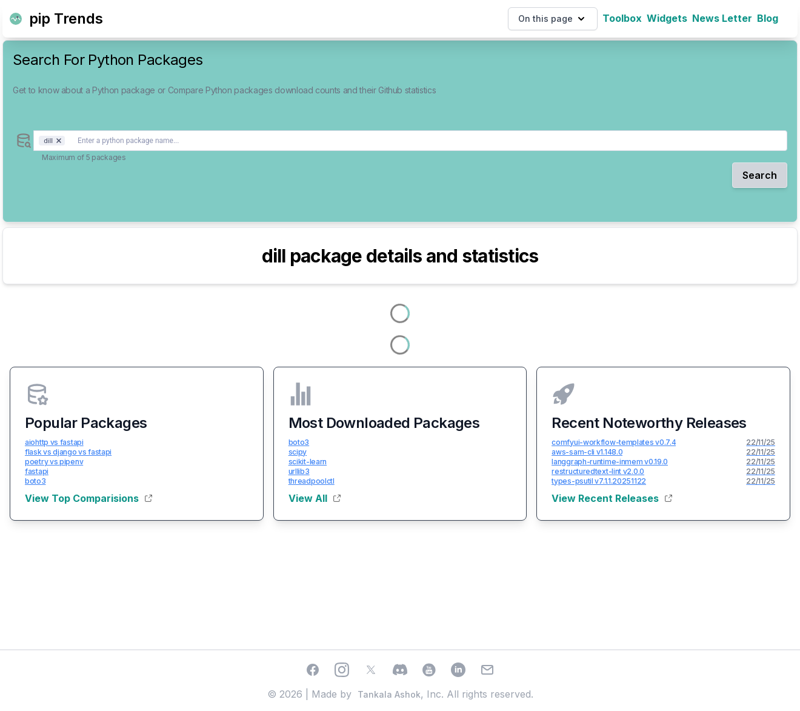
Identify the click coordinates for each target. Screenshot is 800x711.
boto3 (35, 481)
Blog (767, 18)
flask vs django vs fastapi (68, 451)
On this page (552, 19)
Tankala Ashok (389, 694)
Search (759, 175)
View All (314, 498)
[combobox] (410, 140)
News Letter (722, 18)
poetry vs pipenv (54, 461)
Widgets (667, 18)
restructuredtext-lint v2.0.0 (598, 471)
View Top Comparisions (88, 498)
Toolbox (622, 18)
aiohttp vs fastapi (54, 442)
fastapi (36, 471)
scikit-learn (307, 461)
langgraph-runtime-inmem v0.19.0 (610, 461)
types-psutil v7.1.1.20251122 (599, 481)
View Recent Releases (612, 498)
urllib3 (299, 471)
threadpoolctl (311, 481)
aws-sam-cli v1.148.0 (587, 451)
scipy (297, 451)
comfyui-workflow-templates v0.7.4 (614, 442)
